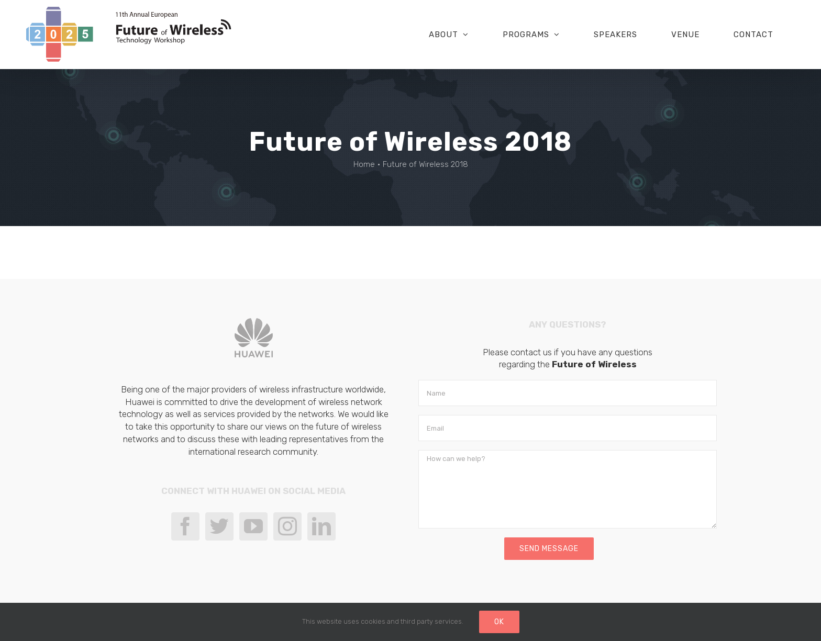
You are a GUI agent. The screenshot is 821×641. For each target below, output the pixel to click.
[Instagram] (287, 526)
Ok (499, 621)
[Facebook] (185, 526)
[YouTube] (253, 526)
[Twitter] (219, 526)
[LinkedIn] (321, 526)
